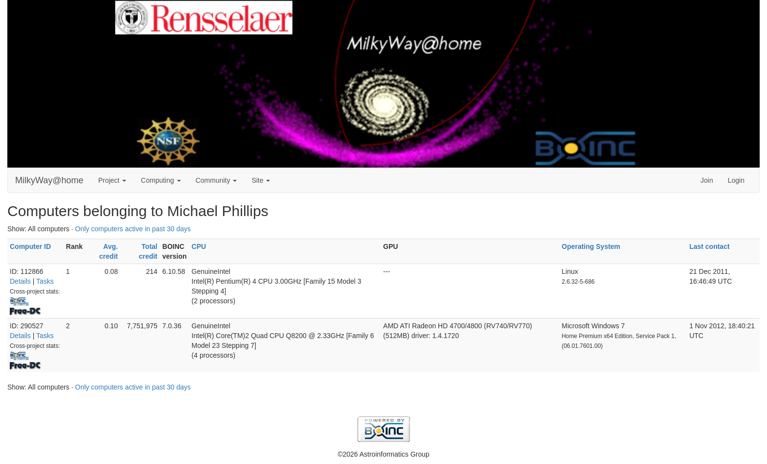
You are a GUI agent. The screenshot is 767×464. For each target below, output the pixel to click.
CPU (199, 246)
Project (112, 180)
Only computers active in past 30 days (133, 229)
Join (706, 180)
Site (260, 180)
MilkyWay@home (49, 180)
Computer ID (30, 246)
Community (216, 180)
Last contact (709, 246)
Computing (161, 180)
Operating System (591, 246)
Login (736, 180)
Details (20, 281)
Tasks (45, 281)
